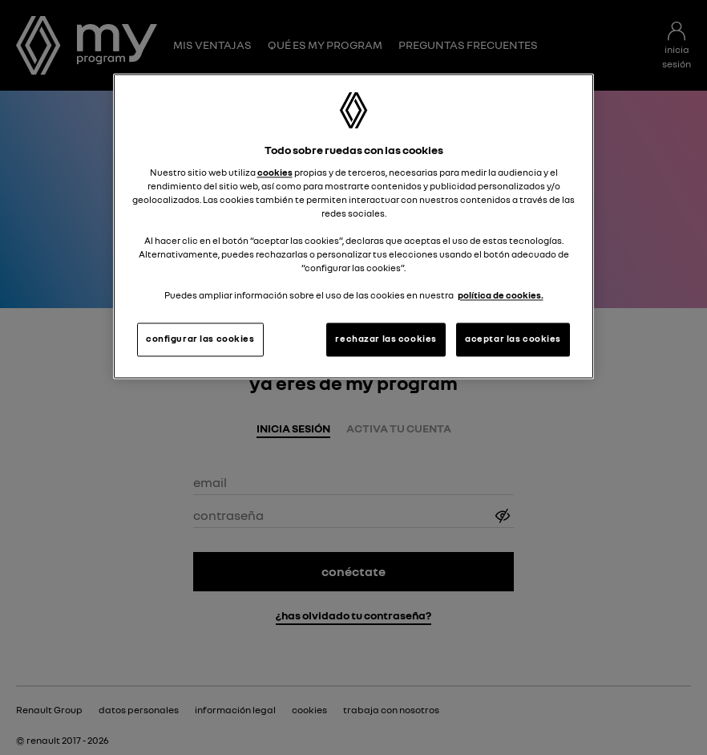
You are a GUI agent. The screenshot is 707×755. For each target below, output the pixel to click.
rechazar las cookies (385, 339)
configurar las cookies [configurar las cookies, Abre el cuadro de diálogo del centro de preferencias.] (200, 339)
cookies (275, 172)
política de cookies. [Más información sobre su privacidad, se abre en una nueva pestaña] (500, 296)
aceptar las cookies (513, 339)
